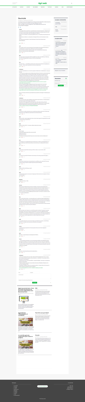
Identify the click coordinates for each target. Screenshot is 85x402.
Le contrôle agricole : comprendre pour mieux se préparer (25, 336)
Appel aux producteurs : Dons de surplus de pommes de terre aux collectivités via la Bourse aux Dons (26, 290)
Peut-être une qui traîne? (42, 313)
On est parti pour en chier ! (58, 23)
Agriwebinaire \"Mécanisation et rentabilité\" (23, 314)
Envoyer (34, 282)
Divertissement (70, 7)
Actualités (14, 7)
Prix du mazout (56, 30)
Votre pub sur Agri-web (42, 386)
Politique (50, 7)
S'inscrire (60, 85)
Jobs (62, 7)
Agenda (56, 7)
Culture (28, 7)
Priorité (37, 335)
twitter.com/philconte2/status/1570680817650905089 (28, 105)
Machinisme (35, 7)
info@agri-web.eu (70, 389)
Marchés (42, 7)
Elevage (21, 7)
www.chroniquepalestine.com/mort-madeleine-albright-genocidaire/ (31, 267)
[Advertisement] (42, 11)
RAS (36, 288)
